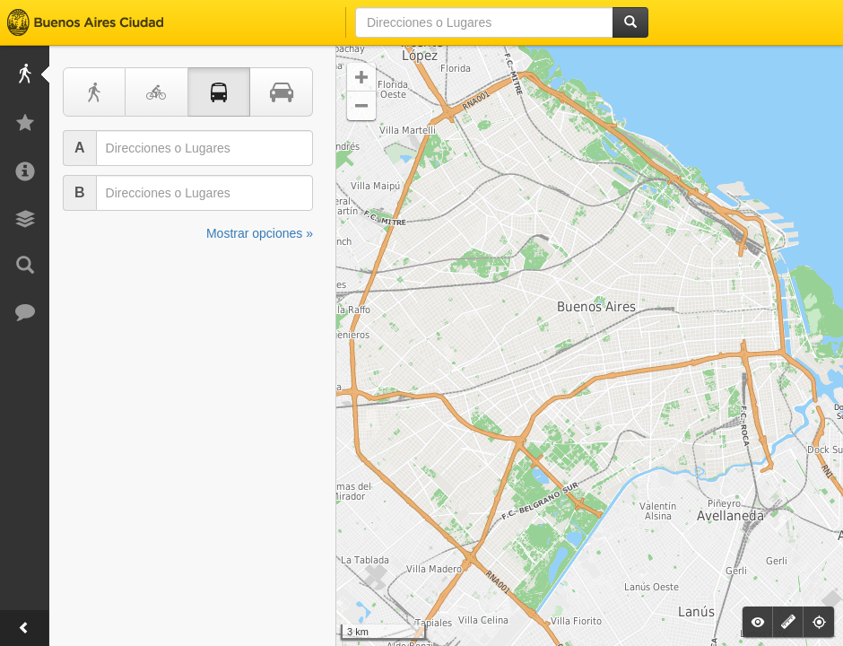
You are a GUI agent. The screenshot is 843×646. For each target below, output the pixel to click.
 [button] (361, 77)
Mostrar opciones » (259, 233)
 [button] (361, 106)
